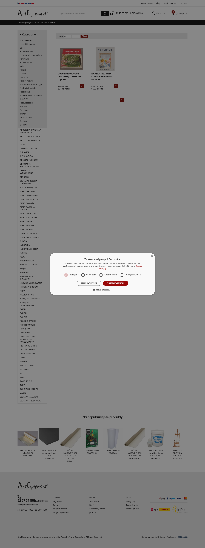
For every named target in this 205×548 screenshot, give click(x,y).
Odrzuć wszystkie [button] (89, 283)
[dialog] (102, 274)
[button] (102, 290)
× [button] (152, 256)
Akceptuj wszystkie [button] (115, 283)
